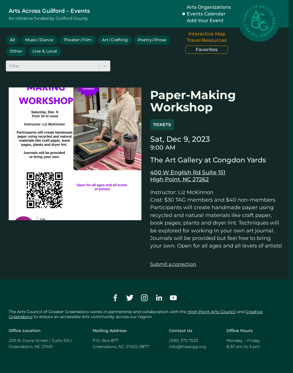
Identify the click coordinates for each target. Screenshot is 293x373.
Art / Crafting (115, 39)
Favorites (206, 49)
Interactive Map (206, 34)
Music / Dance (39, 39)
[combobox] (9, 66)
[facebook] (115, 297)
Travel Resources (207, 40)
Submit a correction (173, 264)
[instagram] (144, 297)
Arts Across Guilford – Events (49, 10)
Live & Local (45, 51)
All (12, 39)
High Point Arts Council (212, 311)
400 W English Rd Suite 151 (187, 172)
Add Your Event (205, 20)
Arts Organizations (209, 7)
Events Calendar (206, 14)
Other (16, 51)
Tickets (162, 124)
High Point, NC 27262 (179, 179)
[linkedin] (159, 297)
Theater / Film (78, 39)
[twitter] (130, 297)
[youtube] (173, 297)
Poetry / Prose (152, 39)
